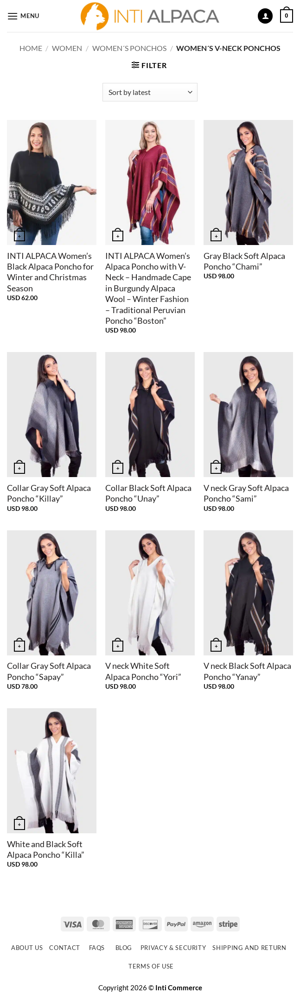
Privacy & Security (173, 947)
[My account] (265, 16)
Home (30, 48)
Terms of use (151, 966)
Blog (124, 947)
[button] (23, 16)
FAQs (97, 947)
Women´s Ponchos (129, 48)
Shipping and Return (249, 947)
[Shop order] (150, 92)
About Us (27, 947)
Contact (64, 947)
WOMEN (67, 48)
